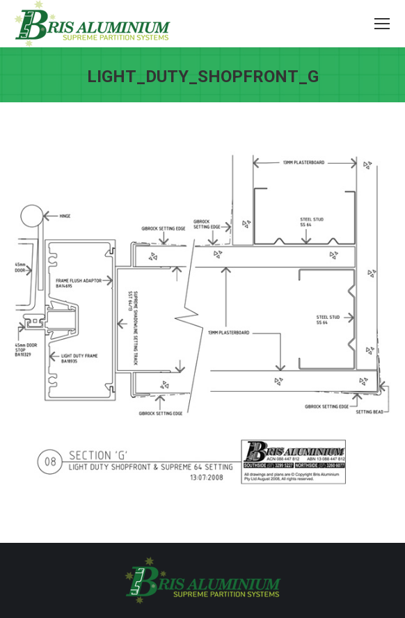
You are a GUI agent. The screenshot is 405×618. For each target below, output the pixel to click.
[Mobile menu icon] (382, 24)
